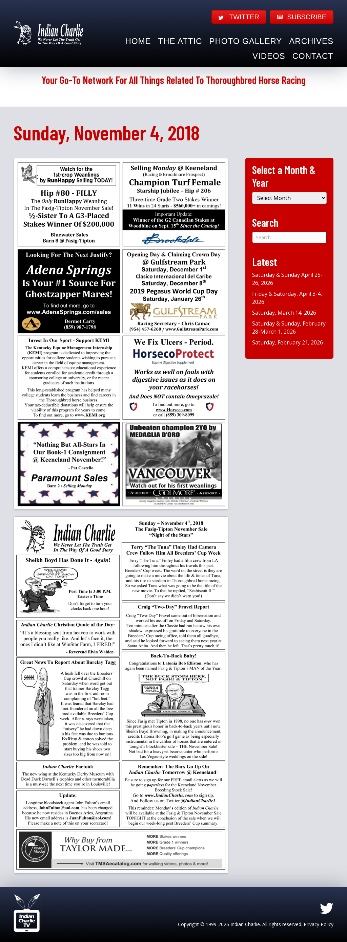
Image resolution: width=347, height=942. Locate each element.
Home (138, 41)
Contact (312, 56)
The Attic (180, 41)
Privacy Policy (318, 924)
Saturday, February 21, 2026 (287, 342)
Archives (311, 41)
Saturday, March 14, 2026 (284, 312)
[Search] (289, 237)
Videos (268, 56)
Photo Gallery (245, 41)
